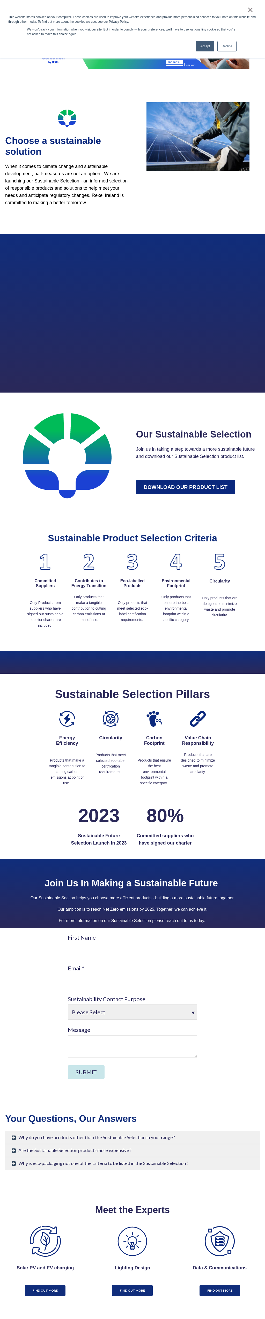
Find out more (45, 1290)
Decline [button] (227, 46)
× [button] (250, 9)
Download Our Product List (185, 487)
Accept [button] (205, 46)
